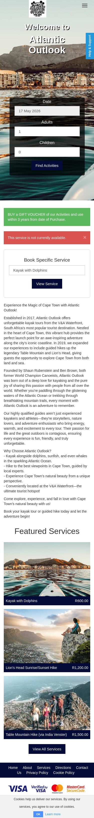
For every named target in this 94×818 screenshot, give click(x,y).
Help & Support (89, 46)
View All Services (47, 749)
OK (38, 814)
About (27, 768)
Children (47, 143)
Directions (63, 768)
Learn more (52, 814)
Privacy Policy (37, 773)
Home (13, 768)
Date (47, 101)
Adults (46, 122)
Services (43, 768)
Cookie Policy (63, 773)
